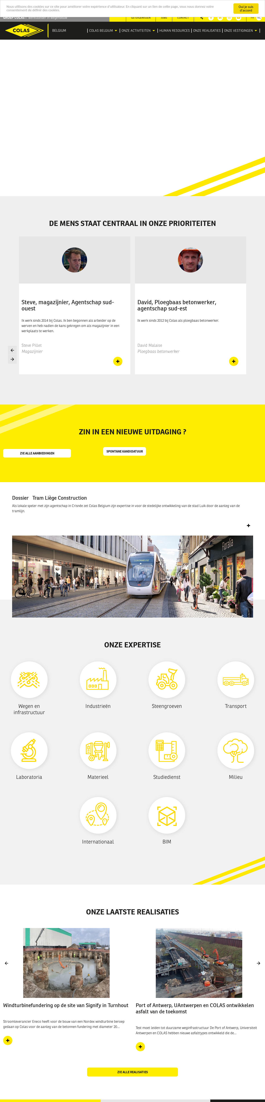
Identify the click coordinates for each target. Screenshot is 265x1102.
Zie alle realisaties (132, 1072)
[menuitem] (103, 30)
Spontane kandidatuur (125, 451)
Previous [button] (12, 350)
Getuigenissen (141, 17)
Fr (252, 17)
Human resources (174, 31)
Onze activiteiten (136, 31)
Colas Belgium (101, 31)
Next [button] (12, 359)
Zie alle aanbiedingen (37, 453)
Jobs (164, 17)
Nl (259, 17)
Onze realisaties (207, 31)
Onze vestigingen (238, 31)
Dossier (49, 497)
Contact (183, 17)
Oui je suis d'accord (246, 9)
